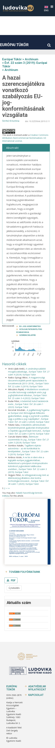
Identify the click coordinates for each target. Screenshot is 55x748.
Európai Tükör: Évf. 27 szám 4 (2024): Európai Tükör (28, 373)
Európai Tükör (14, 45)
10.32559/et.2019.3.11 (39, 121)
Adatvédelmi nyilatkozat (37, 688)
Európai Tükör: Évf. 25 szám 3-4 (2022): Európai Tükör (27, 397)
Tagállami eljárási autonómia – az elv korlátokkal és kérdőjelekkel (24, 448)
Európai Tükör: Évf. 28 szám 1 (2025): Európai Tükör (28, 482)
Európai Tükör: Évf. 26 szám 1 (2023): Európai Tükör (25, 405)
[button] (52, 7)
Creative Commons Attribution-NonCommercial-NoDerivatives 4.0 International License (25, 138)
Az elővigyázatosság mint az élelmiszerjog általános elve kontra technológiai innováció (28, 478)
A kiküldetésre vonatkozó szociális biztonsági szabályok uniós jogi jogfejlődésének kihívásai (28, 392)
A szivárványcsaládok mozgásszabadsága (27, 370)
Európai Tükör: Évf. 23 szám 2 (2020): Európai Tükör (28, 420)
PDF (13, 580)
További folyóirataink (24, 571)
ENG (46, 8)
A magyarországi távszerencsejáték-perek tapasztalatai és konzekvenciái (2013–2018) (27, 380)
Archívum (31, 59)
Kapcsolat (36, 694)
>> (8, 488)
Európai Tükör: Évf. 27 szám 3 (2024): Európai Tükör (28, 441)
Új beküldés (14, 588)
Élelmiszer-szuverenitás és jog (23, 438)
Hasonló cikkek (14, 363)
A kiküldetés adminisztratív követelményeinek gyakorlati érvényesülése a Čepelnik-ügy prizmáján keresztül (28, 427)
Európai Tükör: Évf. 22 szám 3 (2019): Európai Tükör (28, 385)
